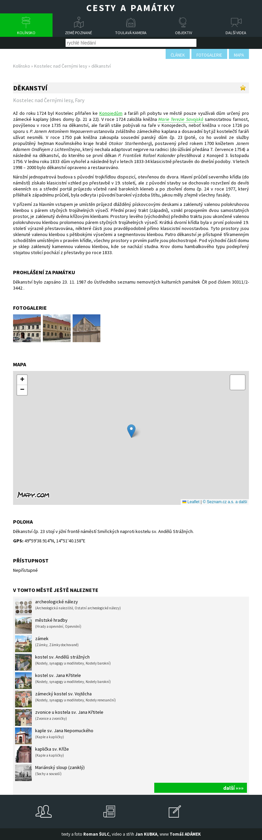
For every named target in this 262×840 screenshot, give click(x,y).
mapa (239, 55)
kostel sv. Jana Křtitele (63, 680)
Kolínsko (26, 32)
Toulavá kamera (131, 32)
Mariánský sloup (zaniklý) (50, 772)
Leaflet (190, 502)
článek (178, 55)
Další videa (236, 32)
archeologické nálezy (68, 607)
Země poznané (78, 32)
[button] (131, 431)
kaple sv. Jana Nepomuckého (54, 736)
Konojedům (110, 113)
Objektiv (183, 32)
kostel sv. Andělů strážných (63, 662)
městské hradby (48, 625)
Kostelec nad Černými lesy (60, 66)
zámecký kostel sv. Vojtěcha (65, 699)
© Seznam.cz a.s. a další (225, 502)
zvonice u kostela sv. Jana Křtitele (59, 717)
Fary (79, 100)
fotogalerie (209, 55)
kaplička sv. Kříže (42, 754)
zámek (47, 643)
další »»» (233, 787)
